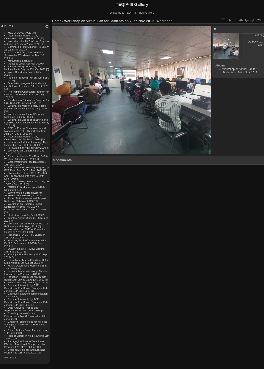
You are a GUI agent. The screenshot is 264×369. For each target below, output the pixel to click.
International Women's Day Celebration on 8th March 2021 (21, 37)
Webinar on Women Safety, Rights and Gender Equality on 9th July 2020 (25, 107)
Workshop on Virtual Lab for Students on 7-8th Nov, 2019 (23, 194)
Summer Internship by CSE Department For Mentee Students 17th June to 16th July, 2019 (26, 288)
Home (56, 21)
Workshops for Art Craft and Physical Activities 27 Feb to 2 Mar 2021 (26, 42)
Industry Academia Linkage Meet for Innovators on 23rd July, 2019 (26, 272)
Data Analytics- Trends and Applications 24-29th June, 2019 (22, 309)
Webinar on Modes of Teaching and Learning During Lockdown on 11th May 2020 (26, 122)
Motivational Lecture (19, 60)
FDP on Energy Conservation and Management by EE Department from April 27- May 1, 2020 (25, 131)
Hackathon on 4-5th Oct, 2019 (25, 215)
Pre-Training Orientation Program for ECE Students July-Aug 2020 (26, 101)
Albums (7, 26)
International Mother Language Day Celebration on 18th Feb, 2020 (26, 143)
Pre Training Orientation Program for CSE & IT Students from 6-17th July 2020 (26, 94)
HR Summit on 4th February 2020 (27, 147)
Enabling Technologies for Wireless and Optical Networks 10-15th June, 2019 (25, 324)
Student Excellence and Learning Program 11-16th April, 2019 (24, 351)
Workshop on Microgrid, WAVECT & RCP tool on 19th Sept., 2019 (26, 225)
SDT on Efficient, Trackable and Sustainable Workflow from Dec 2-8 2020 (24, 55)
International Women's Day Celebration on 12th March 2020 (22, 138)
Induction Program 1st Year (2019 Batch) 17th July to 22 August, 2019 (25, 278)
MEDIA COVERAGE (19, 32)
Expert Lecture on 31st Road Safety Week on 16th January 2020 (26, 157)
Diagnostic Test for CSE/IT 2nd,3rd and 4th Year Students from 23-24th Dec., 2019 (25, 176)
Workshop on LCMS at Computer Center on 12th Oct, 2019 (24, 230)
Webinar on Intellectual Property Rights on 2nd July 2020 (24, 115)
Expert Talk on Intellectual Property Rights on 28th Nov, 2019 (25, 199)
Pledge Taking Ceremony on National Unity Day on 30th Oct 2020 (25, 68)
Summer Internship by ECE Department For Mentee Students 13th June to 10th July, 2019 (26, 302)
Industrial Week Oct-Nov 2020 (25, 63)
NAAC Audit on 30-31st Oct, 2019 (27, 209)
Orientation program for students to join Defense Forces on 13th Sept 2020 (26, 84)
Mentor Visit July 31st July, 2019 (26, 282)
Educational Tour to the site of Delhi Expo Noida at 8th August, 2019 (26, 261)
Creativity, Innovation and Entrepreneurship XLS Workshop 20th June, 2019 (25, 316)
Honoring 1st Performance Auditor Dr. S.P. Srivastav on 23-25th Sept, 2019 (25, 243)
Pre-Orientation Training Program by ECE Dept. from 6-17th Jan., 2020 (26, 169)
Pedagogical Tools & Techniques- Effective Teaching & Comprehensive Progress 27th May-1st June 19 (25, 344)
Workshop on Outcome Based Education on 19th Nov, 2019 (23, 205)
